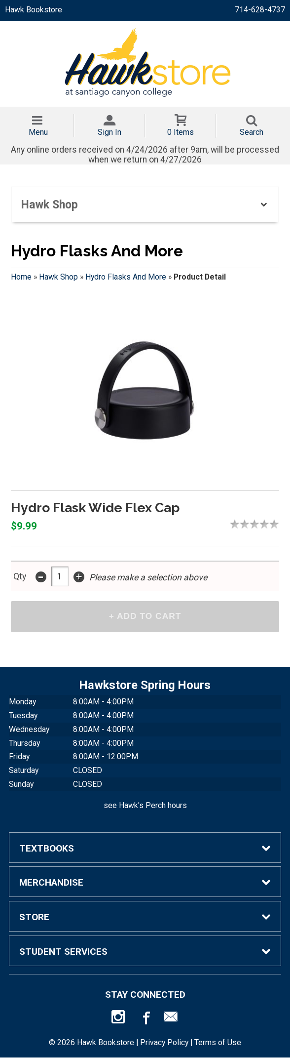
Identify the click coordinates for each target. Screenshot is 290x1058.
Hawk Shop (58, 277)
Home (21, 277)
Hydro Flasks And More (125, 277)
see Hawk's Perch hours (145, 806)
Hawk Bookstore (33, 9)
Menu (38, 132)
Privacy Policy (164, 1043)
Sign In (109, 132)
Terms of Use (217, 1043)
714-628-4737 (260, 9)
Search (251, 132)
